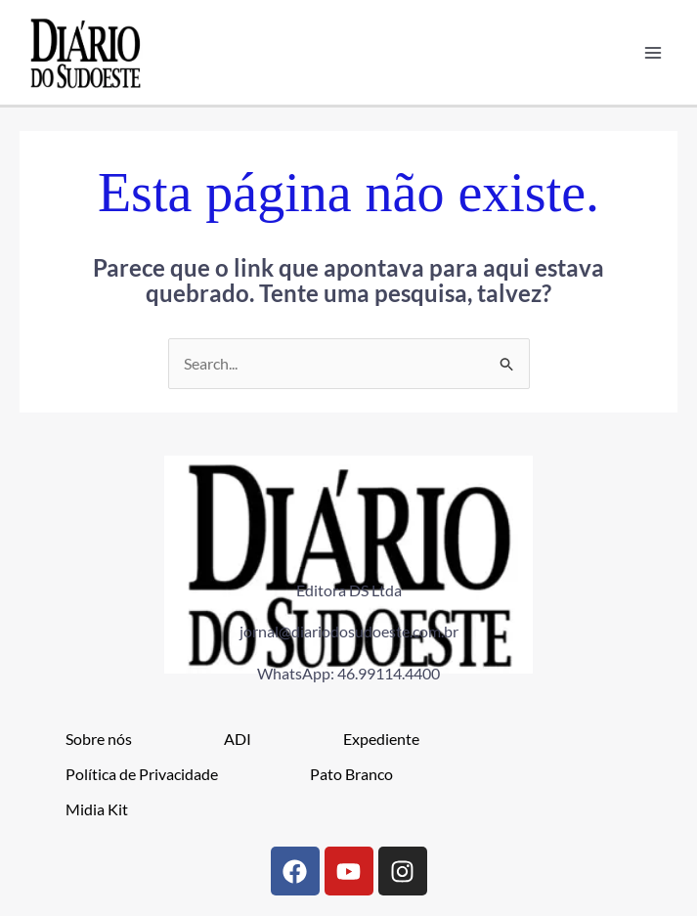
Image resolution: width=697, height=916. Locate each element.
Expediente (381, 739)
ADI (237, 739)
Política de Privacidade (141, 774)
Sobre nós (98, 739)
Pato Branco (351, 774)
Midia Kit (96, 810)
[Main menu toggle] (652, 52)
